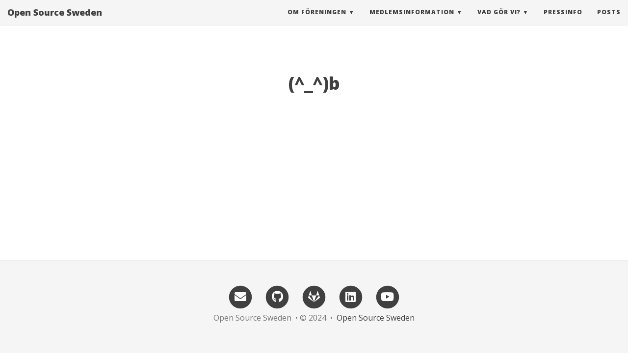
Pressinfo (563, 22)
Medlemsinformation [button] (411, 22)
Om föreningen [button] (317, 22)
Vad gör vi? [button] (499, 22)
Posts (609, 22)
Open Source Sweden (54, 22)
